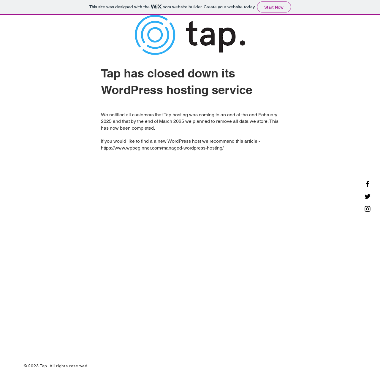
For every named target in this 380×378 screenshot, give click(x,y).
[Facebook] (367, 184)
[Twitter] (367, 196)
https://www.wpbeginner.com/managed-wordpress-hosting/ (162, 148)
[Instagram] (367, 209)
